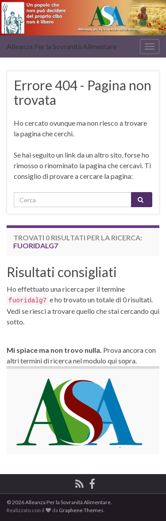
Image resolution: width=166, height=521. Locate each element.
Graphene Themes (81, 510)
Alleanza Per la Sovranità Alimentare (61, 46)
